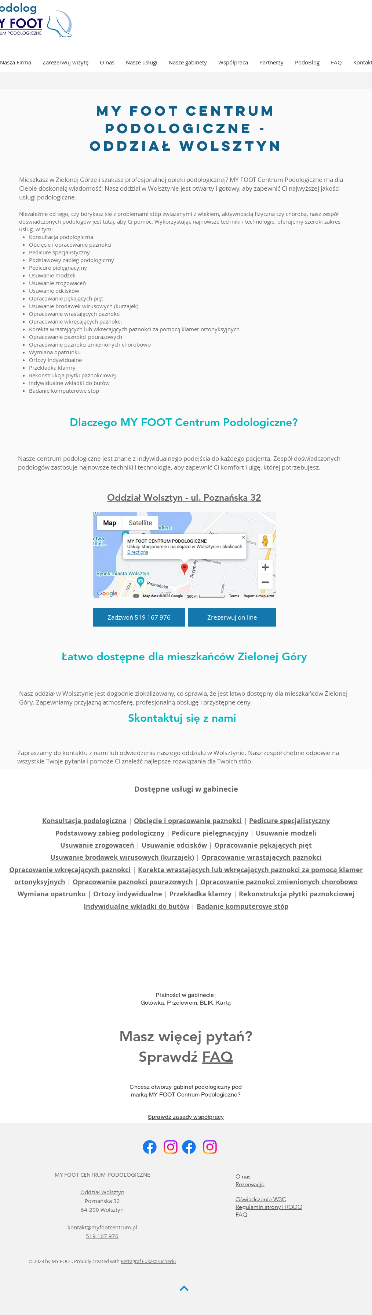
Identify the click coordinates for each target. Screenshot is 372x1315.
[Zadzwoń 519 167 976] (139, 617)
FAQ (217, 1056)
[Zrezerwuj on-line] (232, 617)
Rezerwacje (250, 1184)
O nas (243, 1176)
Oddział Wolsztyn (102, 1192)
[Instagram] (170, 1147)
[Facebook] (150, 1147)
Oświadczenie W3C (261, 1199)
